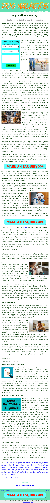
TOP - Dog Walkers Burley (9, 477)
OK (32, 502)
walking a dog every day (19, 426)
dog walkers (15, 98)
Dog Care (26, 469)
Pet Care (9, 462)
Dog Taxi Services (14, 469)
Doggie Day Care (24, 467)
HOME (25, 11)
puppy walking (35, 378)
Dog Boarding (43, 462)
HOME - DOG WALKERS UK (25, 485)
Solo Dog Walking (39, 464)
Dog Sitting (36, 471)
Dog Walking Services (30, 462)
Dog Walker (14, 467)
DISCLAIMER (45, 11)
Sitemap (2, 490)
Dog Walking (39, 465)
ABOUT (34, 11)
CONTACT (39, 11)
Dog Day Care (25, 471)
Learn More (26, 502)
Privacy (47, 490)
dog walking (14, 83)
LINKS (29, 11)
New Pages (8, 490)
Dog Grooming (17, 462)
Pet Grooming (5, 464)
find (6, 445)
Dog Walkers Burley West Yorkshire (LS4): (15, 23)
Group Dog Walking (12, 471)
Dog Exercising (17, 464)
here (14, 459)
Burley (25, 227)
